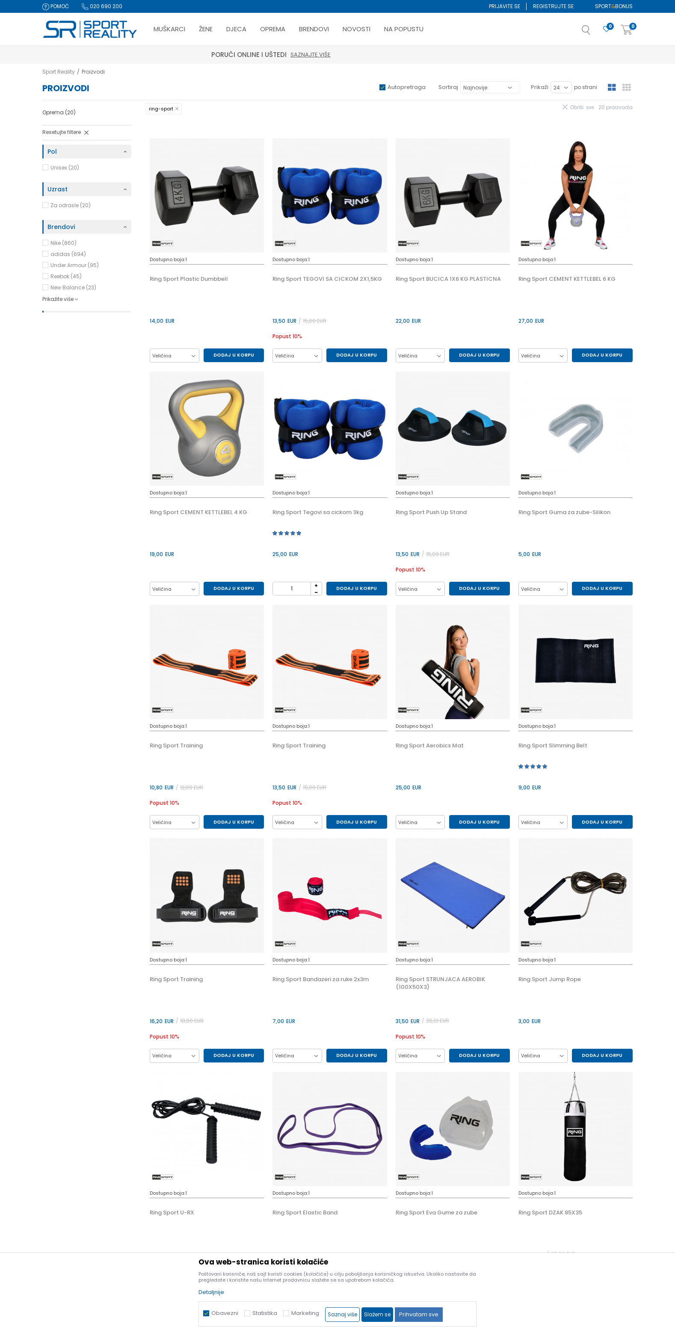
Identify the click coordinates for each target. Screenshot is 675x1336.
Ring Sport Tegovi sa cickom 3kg (317, 512)
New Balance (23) (73, 287)
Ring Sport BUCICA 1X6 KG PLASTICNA (448, 279)
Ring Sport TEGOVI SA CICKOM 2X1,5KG (327, 279)
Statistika (264, 1313)
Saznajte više (377, 55)
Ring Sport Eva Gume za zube (436, 1213)
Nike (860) (63, 243)
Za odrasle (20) (70, 205)
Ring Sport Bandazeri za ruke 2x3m (320, 979)
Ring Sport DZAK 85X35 (550, 1213)
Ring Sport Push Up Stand (431, 512)
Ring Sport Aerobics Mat (430, 746)
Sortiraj (448, 87)
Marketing (305, 1313)
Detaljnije (211, 1292)
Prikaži (539, 87)
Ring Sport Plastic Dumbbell (189, 279)
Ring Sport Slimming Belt (552, 746)
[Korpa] (627, 30)
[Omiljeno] (606, 29)
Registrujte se (553, 6)
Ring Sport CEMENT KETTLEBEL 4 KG (198, 512)
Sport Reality (58, 71)
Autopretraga (407, 87)
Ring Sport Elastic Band (305, 1213)
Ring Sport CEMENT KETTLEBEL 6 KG (567, 279)
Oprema (59, 112)
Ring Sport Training (176, 746)
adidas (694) (68, 254)
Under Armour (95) (74, 265)
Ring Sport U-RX (172, 1213)
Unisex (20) (64, 167)
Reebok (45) (66, 276)
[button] (594, 32)
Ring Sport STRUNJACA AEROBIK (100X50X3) (440, 983)
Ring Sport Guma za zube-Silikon (564, 512)
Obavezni (224, 1313)
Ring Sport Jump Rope (549, 979)
